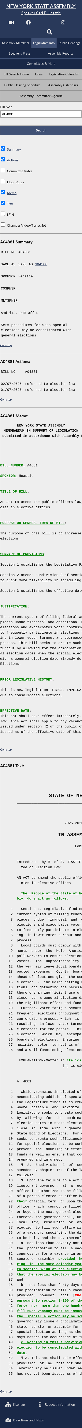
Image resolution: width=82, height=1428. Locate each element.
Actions (12, 160)
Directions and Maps (24, 1420)
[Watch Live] (11, 23)
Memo (11, 193)
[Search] (49, 33)
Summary (14, 149)
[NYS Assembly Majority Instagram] (63, 23)
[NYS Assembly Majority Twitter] (46, 23)
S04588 (41, 264)
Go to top (6, 345)
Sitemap (15, 1404)
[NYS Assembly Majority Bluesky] (32, 33)
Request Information (56, 1404)
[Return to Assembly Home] (41, 9)
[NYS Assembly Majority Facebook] (28, 23)
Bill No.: (6, 107)
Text (10, 204)
